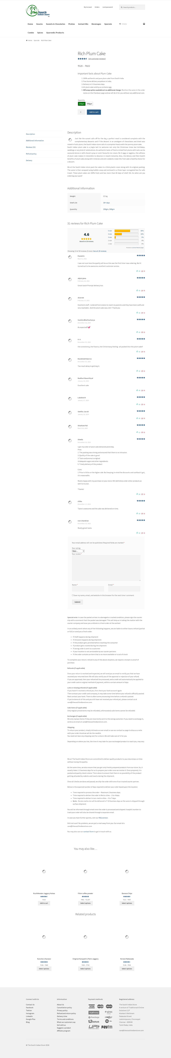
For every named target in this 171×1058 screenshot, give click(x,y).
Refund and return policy (66, 1013)
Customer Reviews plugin (138, 247)
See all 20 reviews (99, 251)
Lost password (108, 7)
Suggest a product (64, 1028)
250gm (106, 209)
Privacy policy (62, 1010)
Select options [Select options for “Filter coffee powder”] (85, 903)
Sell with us (61, 1025)
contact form (88, 831)
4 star (110, 234)
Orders (97, 7)
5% (142, 237)
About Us (60, 1004)
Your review (77, 554)
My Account (88, 7)
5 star (110, 231)
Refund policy (31, 154)
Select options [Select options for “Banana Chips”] (127, 903)
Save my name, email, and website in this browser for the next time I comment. (104, 595)
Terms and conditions (65, 1019)
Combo (31, 32)
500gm (112, 209)
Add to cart (93, 112)
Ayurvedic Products (55, 32)
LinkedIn (29, 1016)
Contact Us (30, 1004)
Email (111, 585)
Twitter (29, 1010)
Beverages (96, 24)
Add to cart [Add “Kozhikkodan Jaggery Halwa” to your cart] (44, 903)
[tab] (44, 134)
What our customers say (66, 1022)
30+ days (106, 203)
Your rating (76, 548)
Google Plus (30, 1019)
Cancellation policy (64, 1007)
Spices (40, 32)
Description (30, 134)
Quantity (81, 100)
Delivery (29, 160)
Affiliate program (63, 1031)
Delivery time (62, 1016)
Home (30, 24)
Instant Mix (83, 24)
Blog (28, 1022)
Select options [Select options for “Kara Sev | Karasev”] (44, 969)
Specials (108, 24)
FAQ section (103, 818)
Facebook (29, 1007)
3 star (110, 237)
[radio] (81, 103)
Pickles (71, 24)
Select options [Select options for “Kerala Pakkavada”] (127, 969)
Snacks (39, 24)
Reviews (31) (30, 147)
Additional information (35, 140)
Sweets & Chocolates (55, 24)
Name (75, 585)
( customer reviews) (97, 59)
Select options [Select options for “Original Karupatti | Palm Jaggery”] (85, 969)
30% (142, 234)
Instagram (30, 1013)
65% (142, 231)
